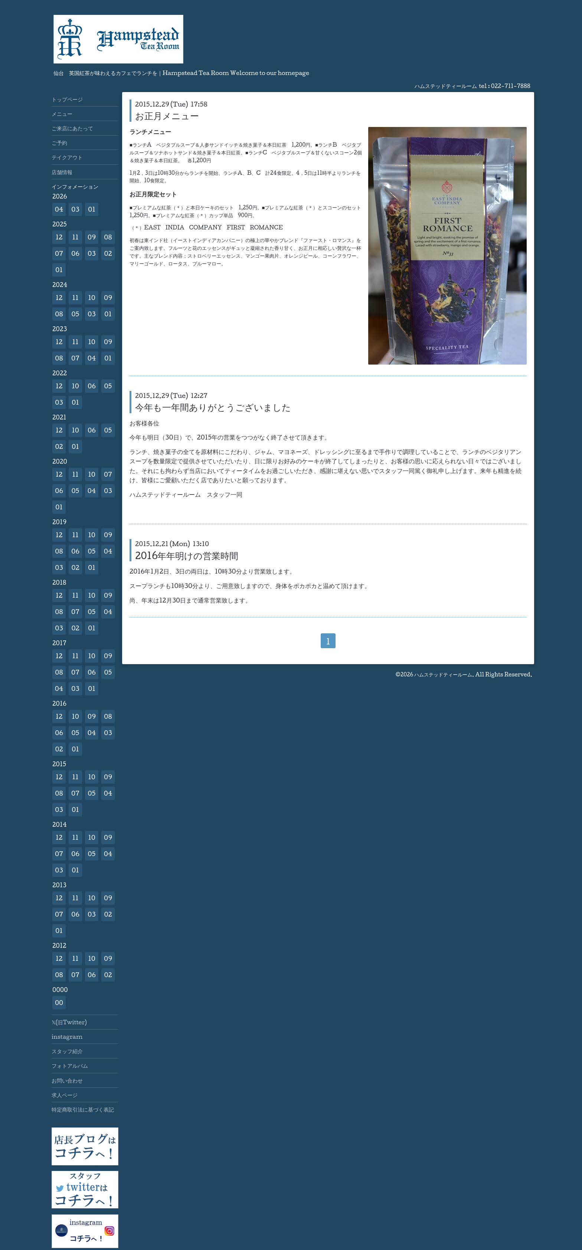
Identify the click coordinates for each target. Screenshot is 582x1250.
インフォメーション (75, 186)
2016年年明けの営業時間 (186, 555)
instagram (67, 1036)
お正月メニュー (167, 115)
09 (92, 237)
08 (108, 237)
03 (75, 209)
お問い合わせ (67, 1080)
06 (75, 253)
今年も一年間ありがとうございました (213, 407)
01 (91, 209)
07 (59, 253)
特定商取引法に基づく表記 (83, 1109)
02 (108, 253)
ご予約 (59, 142)
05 (75, 314)
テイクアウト (67, 157)
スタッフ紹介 (67, 1051)
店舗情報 (62, 172)
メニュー (62, 113)
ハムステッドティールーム (443, 674)
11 (75, 237)
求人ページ (65, 1094)
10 (91, 297)
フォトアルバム (70, 1065)
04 (59, 209)
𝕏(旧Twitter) (69, 1022)
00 (59, 1002)
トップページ (67, 99)
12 (59, 237)
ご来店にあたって (72, 128)
